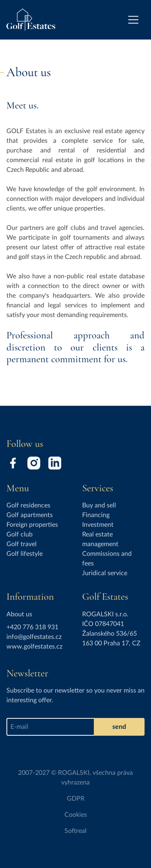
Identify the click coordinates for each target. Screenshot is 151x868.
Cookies (75, 815)
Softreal (75, 831)
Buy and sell (99, 505)
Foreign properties (32, 525)
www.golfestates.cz (34, 646)
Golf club (19, 534)
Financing (96, 515)
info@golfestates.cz (34, 637)
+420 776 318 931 (32, 627)
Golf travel (21, 544)
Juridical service (104, 573)
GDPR (76, 798)
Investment (98, 525)
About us (19, 614)
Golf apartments (29, 515)
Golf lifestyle (24, 554)
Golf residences (28, 505)
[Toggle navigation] (133, 20)
